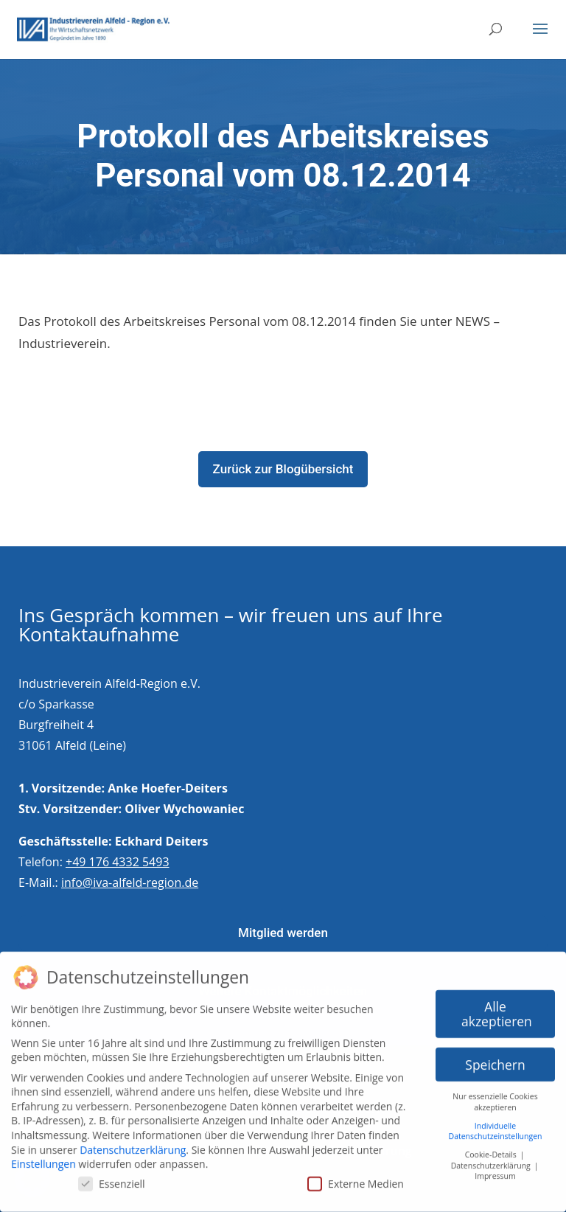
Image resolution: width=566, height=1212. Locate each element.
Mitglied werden (283, 932)
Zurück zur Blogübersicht (283, 469)
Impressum (495, 1170)
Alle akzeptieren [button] (496, 1007)
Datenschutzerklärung (133, 1143)
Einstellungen (43, 1158)
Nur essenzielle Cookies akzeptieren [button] (495, 1096)
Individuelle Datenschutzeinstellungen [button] (495, 1124)
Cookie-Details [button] (492, 1148)
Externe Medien (355, 1177)
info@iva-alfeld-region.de (129, 882)
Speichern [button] (495, 1058)
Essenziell (111, 1177)
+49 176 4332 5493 (118, 862)
